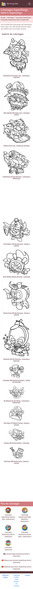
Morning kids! (9, 3)
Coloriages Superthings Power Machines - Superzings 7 (24, 515)
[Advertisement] (16, 198)
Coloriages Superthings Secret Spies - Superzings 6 (24, 532)
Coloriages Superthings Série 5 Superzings (15, 20)
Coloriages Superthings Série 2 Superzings (8, 532)
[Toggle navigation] (29, 4)
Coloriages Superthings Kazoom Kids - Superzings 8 (8, 514)
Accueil (3, 17)
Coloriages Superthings (23, 17)
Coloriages (10, 17)
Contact (27, 575)
